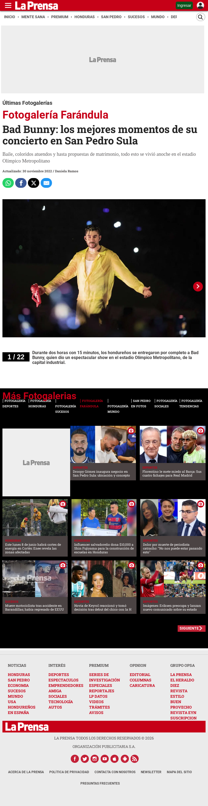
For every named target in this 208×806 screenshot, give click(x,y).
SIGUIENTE (189, 628)
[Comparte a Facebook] (21, 183)
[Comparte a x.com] (33, 183)
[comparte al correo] (46, 183)
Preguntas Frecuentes (100, 783)
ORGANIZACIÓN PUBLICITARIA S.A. (104, 746)
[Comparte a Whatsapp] (8, 183)
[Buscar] (200, 17)
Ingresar (184, 5)
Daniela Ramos (66, 171)
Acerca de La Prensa (26, 772)
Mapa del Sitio (179, 772)
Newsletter (151, 772)
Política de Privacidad (69, 772)
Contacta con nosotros (115, 772)
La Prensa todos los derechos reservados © (104, 738)
